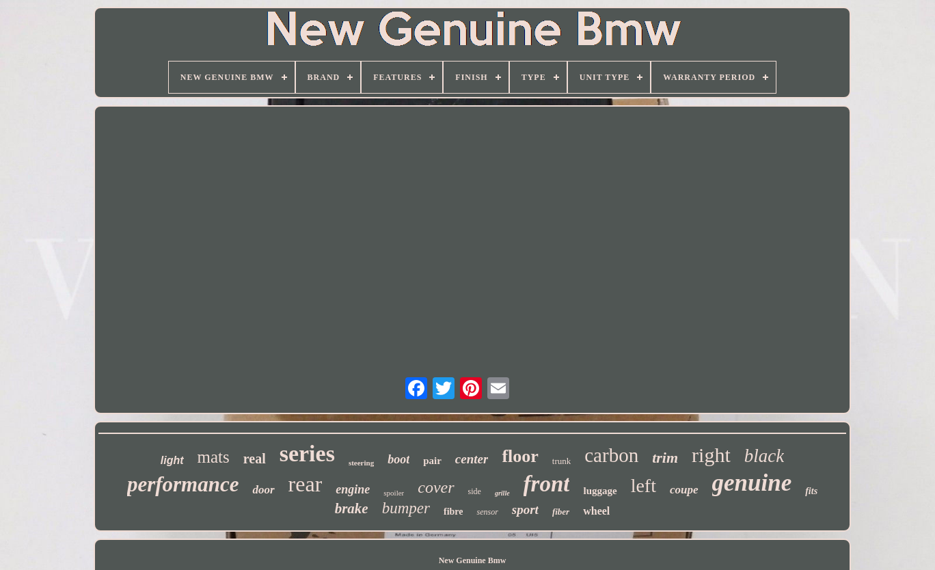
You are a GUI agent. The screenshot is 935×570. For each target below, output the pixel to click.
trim (665, 457)
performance (183, 484)
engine (353, 489)
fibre (453, 511)
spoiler (393, 493)
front (547, 484)
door (263, 489)
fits (811, 491)
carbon (611, 455)
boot (398, 459)
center (472, 459)
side (474, 491)
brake (351, 508)
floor (520, 456)
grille (502, 493)
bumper (406, 508)
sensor (487, 512)
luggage (599, 490)
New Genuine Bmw (472, 560)
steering (361, 463)
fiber (560, 511)
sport (525, 509)
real (254, 458)
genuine (752, 483)
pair (432, 460)
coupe (684, 489)
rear (305, 484)
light (172, 460)
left (643, 485)
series (307, 453)
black (764, 456)
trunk (561, 461)
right (711, 455)
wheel (596, 511)
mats (214, 457)
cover (436, 487)
